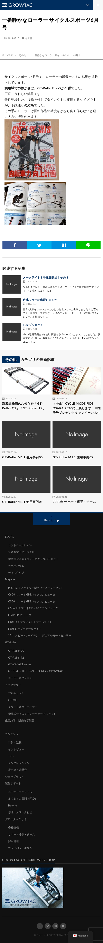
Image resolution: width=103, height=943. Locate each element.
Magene (10, 579)
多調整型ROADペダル (21, 552)
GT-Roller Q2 (16, 650)
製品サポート (13, 783)
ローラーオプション (20, 678)
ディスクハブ (16, 572)
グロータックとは (15, 819)
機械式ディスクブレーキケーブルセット (32, 713)
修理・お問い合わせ (20, 812)
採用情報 (13, 841)
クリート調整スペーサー (22, 706)
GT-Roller (11, 642)
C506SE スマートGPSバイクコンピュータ (33, 608)
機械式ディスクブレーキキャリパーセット (33, 559)
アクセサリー (13, 684)
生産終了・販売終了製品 (19, 720)
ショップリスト (14, 776)
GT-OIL (12, 700)
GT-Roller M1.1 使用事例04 (22, 502)
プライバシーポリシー (21, 848)
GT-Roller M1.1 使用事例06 (22, 457)
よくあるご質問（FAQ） (22, 798)
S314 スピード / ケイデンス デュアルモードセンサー (39, 635)
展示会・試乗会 (17, 769)
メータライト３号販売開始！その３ (46, 277)
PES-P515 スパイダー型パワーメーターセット (35, 587)
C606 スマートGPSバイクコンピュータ (31, 594)
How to (12, 805)
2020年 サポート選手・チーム (74, 502)
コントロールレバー (20, 545)
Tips (10, 756)
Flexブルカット (33, 325)
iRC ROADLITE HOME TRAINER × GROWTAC (35, 671)
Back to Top (51, 520)
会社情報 (13, 827)
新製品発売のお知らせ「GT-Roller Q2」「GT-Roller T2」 (24, 406)
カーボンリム (16, 565)
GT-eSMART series (19, 664)
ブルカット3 (15, 693)
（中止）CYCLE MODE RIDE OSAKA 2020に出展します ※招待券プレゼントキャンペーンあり (77, 408)
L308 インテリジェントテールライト (30, 621)
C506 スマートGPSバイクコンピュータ (31, 601)
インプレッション (18, 763)
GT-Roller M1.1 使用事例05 (73, 457)
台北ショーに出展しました (40, 300)
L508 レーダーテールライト (24, 628)
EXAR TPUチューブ (19, 615)
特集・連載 (14, 742)
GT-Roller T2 (16, 657)
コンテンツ (11, 734)
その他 (28, 38)
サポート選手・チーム (21, 834)
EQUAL (9, 536)
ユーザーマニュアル (20, 791)
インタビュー (16, 749)
